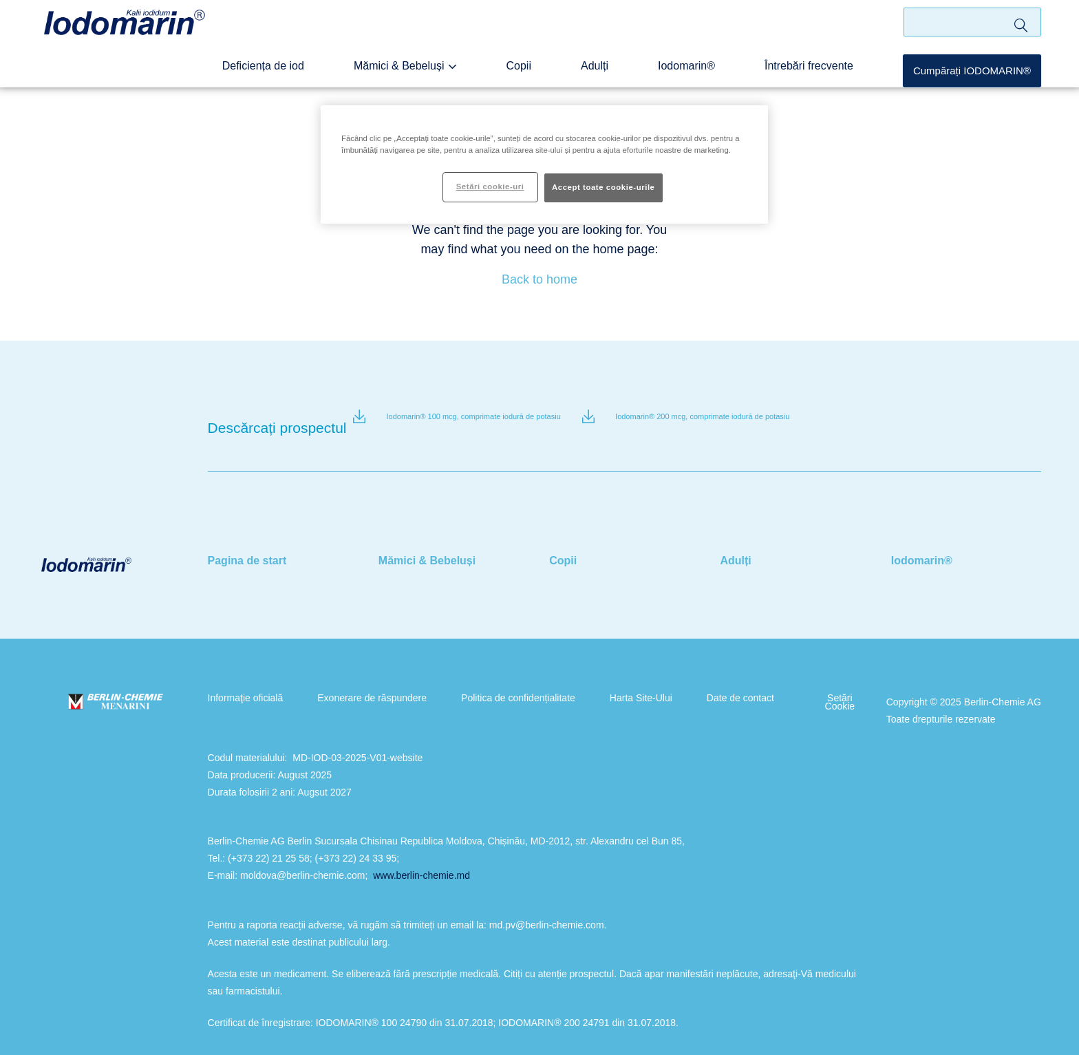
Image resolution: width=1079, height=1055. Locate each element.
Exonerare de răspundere (365, 679)
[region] (544, 164)
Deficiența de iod (304, 75)
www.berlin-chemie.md (421, 856)
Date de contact (713, 679)
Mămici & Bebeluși (429, 75)
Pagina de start (247, 542)
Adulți (614, 75)
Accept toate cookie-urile (603, 187)
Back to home (539, 279)
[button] (972, 81)
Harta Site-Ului (620, 679)
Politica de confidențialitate (504, 679)
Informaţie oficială (246, 679)
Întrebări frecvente (814, 75)
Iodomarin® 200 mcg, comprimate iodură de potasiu (702, 417)
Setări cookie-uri (490, 186)
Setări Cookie (806, 683)
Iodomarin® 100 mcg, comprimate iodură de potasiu (473, 417)
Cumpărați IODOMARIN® (972, 81)
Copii (542, 75)
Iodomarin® (701, 75)
